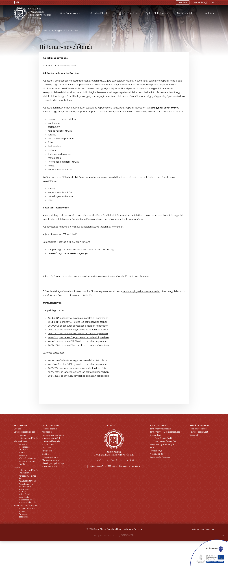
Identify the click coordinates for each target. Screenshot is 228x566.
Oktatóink (46, 447)
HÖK (152, 447)
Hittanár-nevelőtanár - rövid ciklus (28, 471)
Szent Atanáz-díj (49, 466)
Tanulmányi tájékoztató (160, 429)
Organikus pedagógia (23, 515)
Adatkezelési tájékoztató (203, 529)
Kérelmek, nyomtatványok (162, 444)
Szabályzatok (48, 444)
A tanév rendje (156, 454)
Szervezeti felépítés (51, 441)
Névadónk (47, 432)
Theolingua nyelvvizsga (53, 463)
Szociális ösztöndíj (163, 438)
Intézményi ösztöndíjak (165, 441)
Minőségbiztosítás (50, 460)
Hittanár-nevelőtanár (28, 438)
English (207, 13)
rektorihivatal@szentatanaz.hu (126, 466)
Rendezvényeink (50, 457)
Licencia (17, 429)
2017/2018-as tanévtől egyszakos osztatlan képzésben (78, 325)
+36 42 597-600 (98, 466)
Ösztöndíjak (155, 435)
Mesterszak (19, 467)
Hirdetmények (156, 451)
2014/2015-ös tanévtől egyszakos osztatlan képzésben (78, 318)
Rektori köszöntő (49, 429)
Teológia (22, 435)
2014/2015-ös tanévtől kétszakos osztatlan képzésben (78, 322)
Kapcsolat (184, 13)
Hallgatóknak (99, 13)
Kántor (22, 452)
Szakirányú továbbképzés (25, 505)
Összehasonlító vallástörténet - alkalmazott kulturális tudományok (26, 489)
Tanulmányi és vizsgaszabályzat (165, 432)
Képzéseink (128, 13)
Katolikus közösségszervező (27, 457)
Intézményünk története (53, 435)
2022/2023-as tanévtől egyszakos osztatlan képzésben (78, 337)
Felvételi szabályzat (199, 432)
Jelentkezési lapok (198, 429)
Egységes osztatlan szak (65, 30)
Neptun (182, 2)
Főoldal (43, 30)
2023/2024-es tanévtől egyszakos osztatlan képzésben (78, 345)
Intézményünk (70, 13)
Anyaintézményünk (51, 438)
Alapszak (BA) (20, 441)
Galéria (45, 454)
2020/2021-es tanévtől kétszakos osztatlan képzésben (78, 333)
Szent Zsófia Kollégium (160, 457)
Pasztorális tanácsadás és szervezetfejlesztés (27, 500)
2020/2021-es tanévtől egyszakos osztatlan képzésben (78, 329)
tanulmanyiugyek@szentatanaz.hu (141, 291)
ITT (64, 234)
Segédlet (194, 435)
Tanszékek (47, 451)
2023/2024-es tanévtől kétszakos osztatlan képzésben (78, 341)
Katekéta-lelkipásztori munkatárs (24, 447)
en (213, 2)
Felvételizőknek (157, 13)
